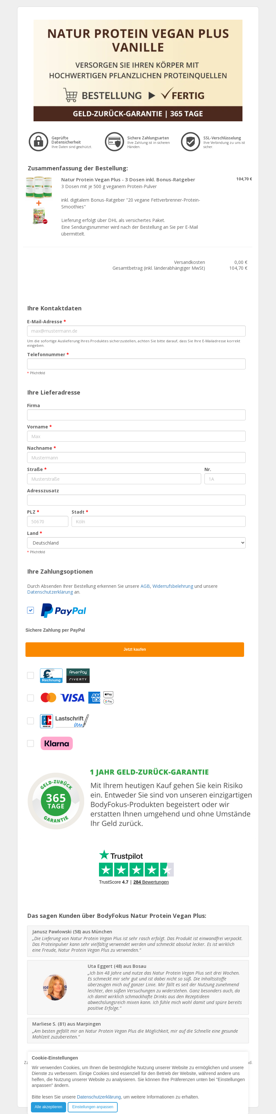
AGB (145, 586)
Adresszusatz (43, 490)
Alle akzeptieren (48, 1107)
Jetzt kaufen (134, 649)
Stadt (80, 512)
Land (34, 533)
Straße (37, 469)
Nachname (41, 448)
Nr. (207, 469)
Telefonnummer (48, 354)
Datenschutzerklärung (50, 592)
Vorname (39, 427)
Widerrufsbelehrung (173, 586)
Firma (33, 405)
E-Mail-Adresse (46, 321)
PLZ (33, 512)
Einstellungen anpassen (92, 1107)
